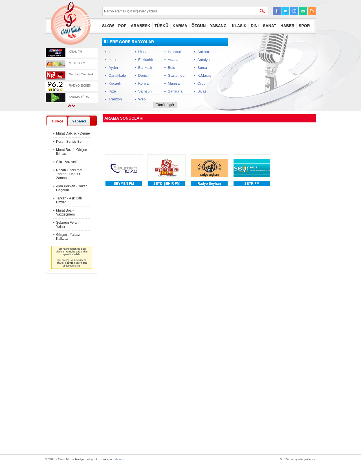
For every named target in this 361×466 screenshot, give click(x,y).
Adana (173, 60)
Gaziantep (176, 75)
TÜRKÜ (161, 25)
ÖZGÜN (198, 25)
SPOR (304, 25)
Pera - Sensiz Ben (69, 142)
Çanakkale (117, 75)
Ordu (201, 83)
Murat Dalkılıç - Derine (73, 133)
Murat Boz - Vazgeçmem (65, 212)
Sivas (201, 91)
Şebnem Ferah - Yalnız (68, 224)
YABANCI (219, 25)
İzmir (112, 60)
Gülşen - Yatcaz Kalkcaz (68, 237)
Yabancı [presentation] (79, 121)
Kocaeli (115, 83)
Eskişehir (145, 60)
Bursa (202, 67)
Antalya (203, 60)
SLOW (108, 25)
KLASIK (239, 25)
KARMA (180, 25)
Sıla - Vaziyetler (68, 162)
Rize (112, 91)
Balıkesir (145, 67)
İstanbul (174, 52)
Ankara (203, 52)
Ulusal (143, 52)
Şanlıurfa (175, 91)
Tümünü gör (165, 105)
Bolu (171, 67)
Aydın (113, 67)
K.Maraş (204, 75)
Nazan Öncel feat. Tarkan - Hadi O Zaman (69, 174)
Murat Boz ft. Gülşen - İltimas (72, 152)
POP (122, 25)
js (110, 52)
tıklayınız (119, 459)
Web (142, 99)
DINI (255, 25)
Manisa (174, 83)
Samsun (145, 91)
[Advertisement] (273, 73)
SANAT (269, 25)
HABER (287, 25)
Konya (143, 83)
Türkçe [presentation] (57, 121)
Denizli (143, 75)
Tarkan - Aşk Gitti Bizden (69, 200)
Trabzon (115, 99)
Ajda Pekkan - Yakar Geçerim (71, 188)
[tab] (57, 121)
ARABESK (140, 25)
